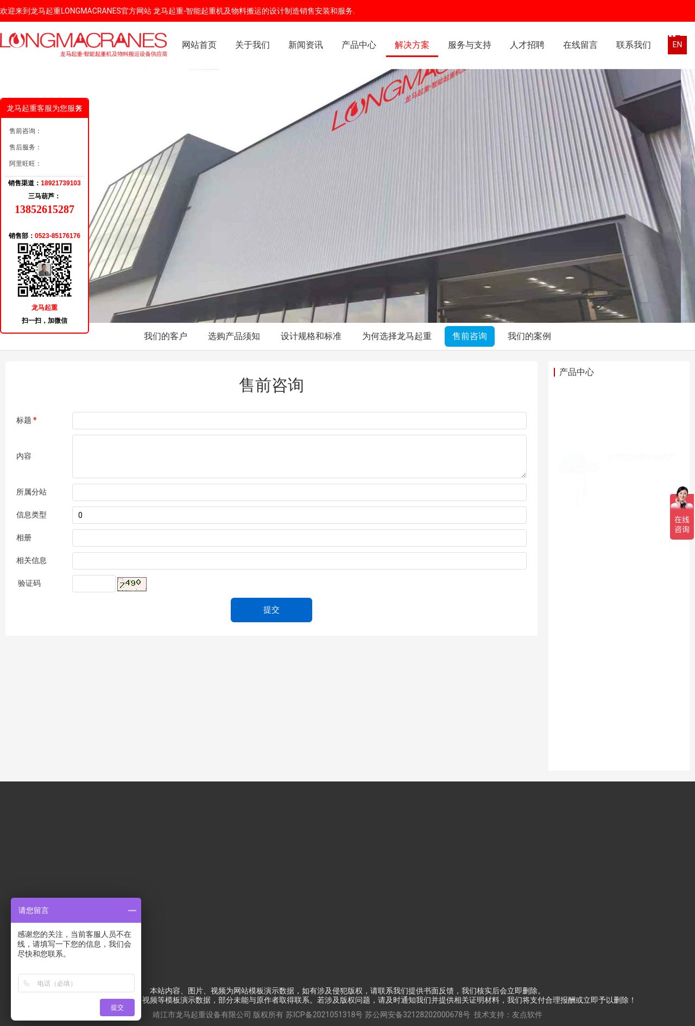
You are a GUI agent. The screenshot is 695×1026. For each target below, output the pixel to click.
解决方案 (412, 45)
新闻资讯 (305, 45)
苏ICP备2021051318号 (324, 1014)
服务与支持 (469, 45)
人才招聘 (527, 45)
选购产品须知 (234, 336)
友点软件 (527, 1014)
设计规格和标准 (311, 336)
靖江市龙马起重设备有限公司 (202, 1014)
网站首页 (199, 45)
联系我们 (633, 45)
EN (678, 44)
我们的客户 (165, 336)
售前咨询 (469, 336)
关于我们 (252, 45)
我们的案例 (529, 336)
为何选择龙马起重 (397, 336)
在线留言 (580, 45)
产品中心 (359, 45)
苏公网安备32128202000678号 (417, 1014)
